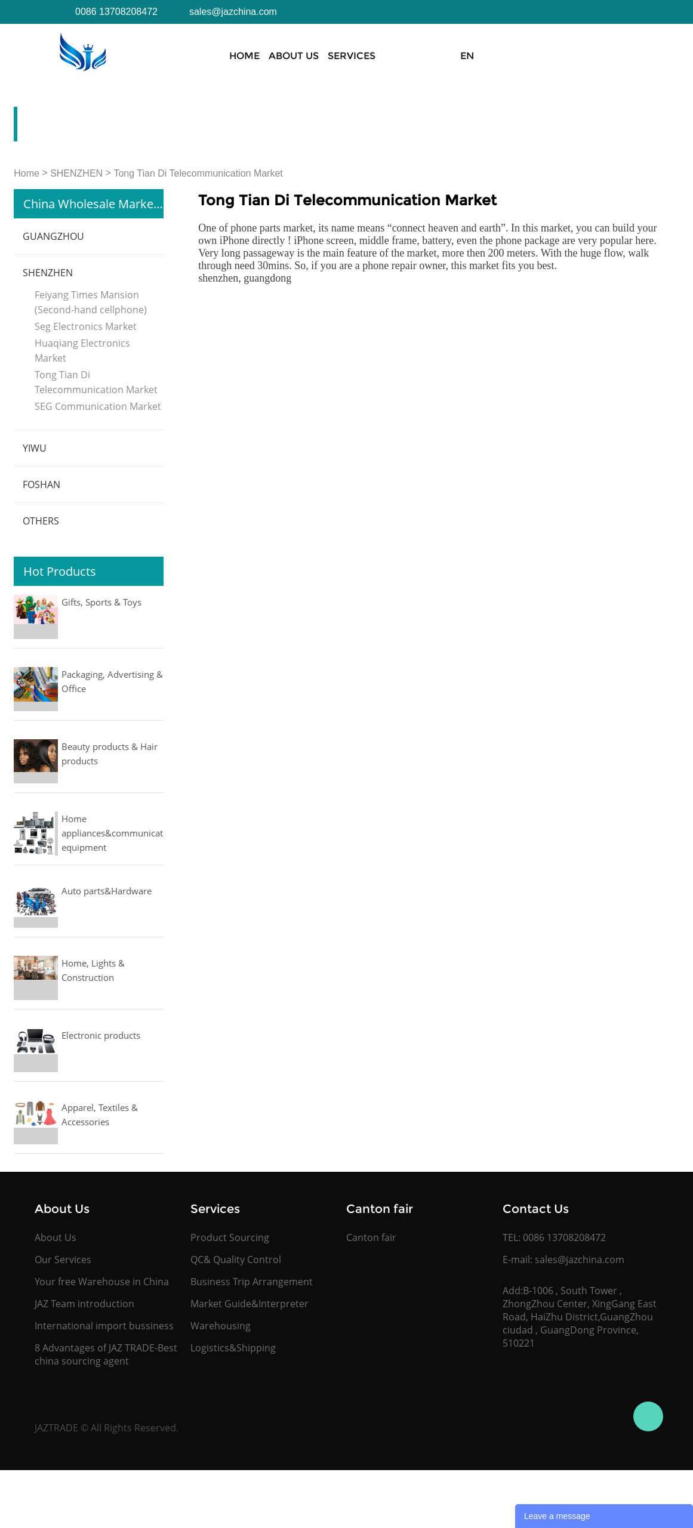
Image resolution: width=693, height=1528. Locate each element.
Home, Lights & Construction (93, 970)
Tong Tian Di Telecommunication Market (197, 173)
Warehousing (220, 1325)
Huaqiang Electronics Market (82, 351)
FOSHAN (41, 484)
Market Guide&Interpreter (249, 1303)
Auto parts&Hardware (106, 891)
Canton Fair (483, 55)
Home (244, 55)
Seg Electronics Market (86, 326)
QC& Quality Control (235, 1259)
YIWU (35, 448)
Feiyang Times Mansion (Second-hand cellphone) (91, 302)
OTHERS (41, 520)
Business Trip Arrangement (251, 1281)
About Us (294, 55)
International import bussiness (104, 1325)
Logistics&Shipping (233, 1347)
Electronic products (100, 1035)
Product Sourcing (229, 1237)
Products (412, 55)
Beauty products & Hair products (109, 753)
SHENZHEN (76, 173)
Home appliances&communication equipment (112, 833)
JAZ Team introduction (84, 1303)
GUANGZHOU (53, 236)
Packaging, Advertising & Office (112, 681)
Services (351, 55)
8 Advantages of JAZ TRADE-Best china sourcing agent (106, 1354)
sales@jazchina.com (579, 1259)
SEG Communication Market (98, 406)
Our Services (63, 1259)
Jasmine (648, 1416)
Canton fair (371, 1237)
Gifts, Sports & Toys (101, 602)
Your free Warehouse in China (102, 1281)
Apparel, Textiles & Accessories (99, 1114)
